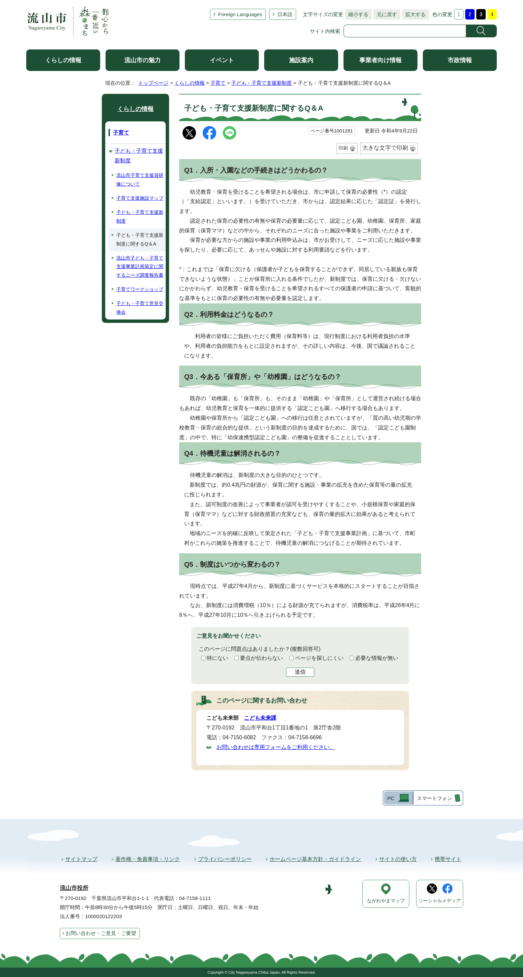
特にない (217, 658)
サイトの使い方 (398, 859)
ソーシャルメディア (439, 900)
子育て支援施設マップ (139, 198)
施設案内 (301, 60)
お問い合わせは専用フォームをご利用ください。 (275, 747)
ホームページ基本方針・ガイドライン (315, 859)
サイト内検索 (325, 31)
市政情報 (460, 60)
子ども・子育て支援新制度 (261, 83)
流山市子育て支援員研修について (139, 180)
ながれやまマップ (386, 900)
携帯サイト (448, 859)
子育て (218, 83)
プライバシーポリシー (225, 859)
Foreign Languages (240, 14)
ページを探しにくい (319, 658)
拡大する (414, 14)
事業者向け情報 (380, 60)
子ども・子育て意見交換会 (139, 308)
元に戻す (385, 14)
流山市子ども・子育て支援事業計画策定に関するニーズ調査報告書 (139, 266)
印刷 (343, 148)
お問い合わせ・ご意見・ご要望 (101, 933)
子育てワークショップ (139, 289)
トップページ (153, 83)
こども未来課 (260, 718)
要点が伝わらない (261, 658)
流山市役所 (74, 888)
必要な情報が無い (376, 658)
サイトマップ (81, 859)
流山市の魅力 (142, 60)
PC (390, 798)
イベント (222, 60)
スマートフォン (434, 798)
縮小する (356, 14)
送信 (300, 672)
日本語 (284, 14)
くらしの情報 (63, 60)
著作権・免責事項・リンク (147, 859)
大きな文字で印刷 (385, 148)
